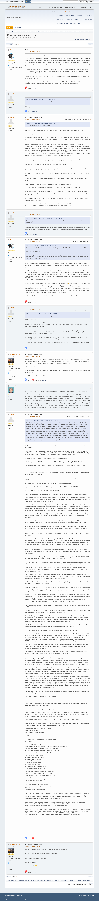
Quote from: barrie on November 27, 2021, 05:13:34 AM (41, 245)
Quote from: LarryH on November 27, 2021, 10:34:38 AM (42, 313)
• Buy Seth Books (60, 19)
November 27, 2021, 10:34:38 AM (32, 214)
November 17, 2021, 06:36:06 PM (32, 51)
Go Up (8, 876)
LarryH (12, 94)
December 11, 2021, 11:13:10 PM (32, 388)
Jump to (68, 884)
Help (79, 895)
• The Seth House (88, 15)
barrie (12, 117)
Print (90, 44)
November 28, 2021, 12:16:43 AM (32, 309)
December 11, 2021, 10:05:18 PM (32, 356)
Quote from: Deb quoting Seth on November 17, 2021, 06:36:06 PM (44, 218)
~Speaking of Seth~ (16, 6)
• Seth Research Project (77, 15)
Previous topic (79, 39)
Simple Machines (18, 895)
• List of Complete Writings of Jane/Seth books (68, 23)
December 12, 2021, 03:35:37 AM (32, 416)
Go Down (9, 44)
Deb (11, 50)
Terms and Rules (85, 895)
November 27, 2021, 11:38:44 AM (32, 241)
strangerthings (15, 354)
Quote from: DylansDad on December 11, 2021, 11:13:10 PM (43, 420)
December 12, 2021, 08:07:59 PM (32, 846)
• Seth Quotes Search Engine (63, 15)
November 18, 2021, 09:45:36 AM (32, 95)
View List (36, 88)
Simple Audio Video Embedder (12, 897)
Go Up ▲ (92, 895)
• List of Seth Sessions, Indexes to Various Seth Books (79, 19)
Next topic (88, 39)
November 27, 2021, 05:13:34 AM (32, 119)
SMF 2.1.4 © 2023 (9, 895)
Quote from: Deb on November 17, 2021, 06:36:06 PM (41, 99)
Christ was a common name (32, 49)
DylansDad (13, 386)
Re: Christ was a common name (33, 94)
